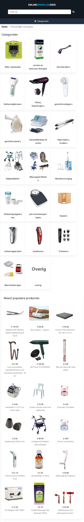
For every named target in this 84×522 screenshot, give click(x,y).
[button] (41, 21)
